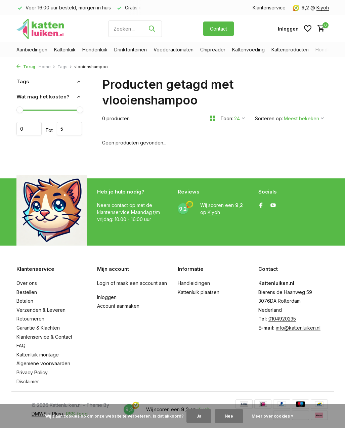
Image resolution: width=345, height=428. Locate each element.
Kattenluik (65, 49)
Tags (64, 66)
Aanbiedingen (31, 49)
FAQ (21, 345)
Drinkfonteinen (130, 49)
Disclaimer (27, 381)
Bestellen (26, 292)
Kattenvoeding (248, 49)
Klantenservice (269, 7)
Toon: (226, 118)
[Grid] (212, 118)
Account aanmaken (118, 306)
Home (47, 66)
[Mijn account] (288, 29)
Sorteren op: (269, 118)
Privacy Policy (32, 372)
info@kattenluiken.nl (298, 328)
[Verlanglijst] (307, 28)
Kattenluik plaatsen (198, 292)
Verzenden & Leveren (41, 310)
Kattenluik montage (37, 354)
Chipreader (212, 49)
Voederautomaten (173, 49)
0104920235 (282, 319)
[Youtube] (273, 206)
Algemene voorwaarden (43, 363)
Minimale (29, 128)
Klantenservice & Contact (44, 337)
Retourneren (30, 319)
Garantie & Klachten (38, 328)
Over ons (26, 283)
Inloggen (107, 297)
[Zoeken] (135, 28)
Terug (25, 66)
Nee (229, 416)
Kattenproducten (290, 49)
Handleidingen (194, 283)
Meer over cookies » (273, 416)
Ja (199, 416)
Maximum (69, 128)
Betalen (24, 301)
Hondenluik (94, 49)
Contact (218, 29)
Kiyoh (322, 7)
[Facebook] (261, 206)
